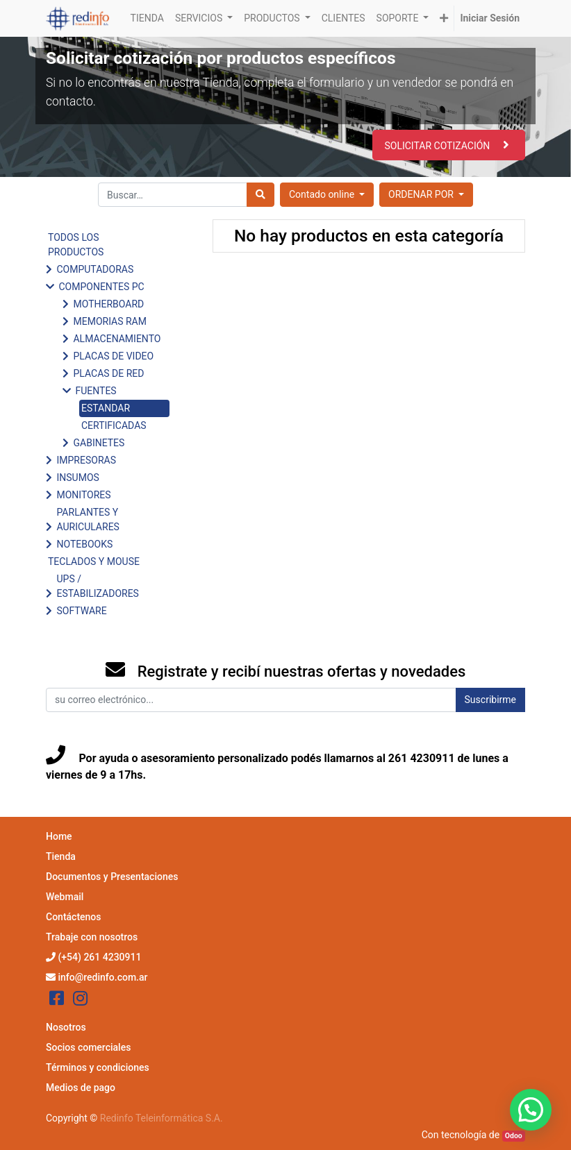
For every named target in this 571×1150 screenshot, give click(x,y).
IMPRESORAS (85, 460)
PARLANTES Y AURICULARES (87, 519)
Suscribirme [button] (490, 699)
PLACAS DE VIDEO (113, 356)
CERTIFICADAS (114, 425)
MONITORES (83, 494)
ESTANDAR (105, 408)
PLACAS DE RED (108, 373)
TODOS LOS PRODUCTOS (76, 244)
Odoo (513, 1135)
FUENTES (95, 390)
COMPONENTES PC (101, 286)
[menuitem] (147, 18)
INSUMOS (77, 477)
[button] (444, 18)
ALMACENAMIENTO (116, 338)
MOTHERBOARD (108, 304)
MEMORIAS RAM (110, 321)
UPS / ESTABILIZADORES (97, 586)
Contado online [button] (323, 194)
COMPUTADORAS (94, 269)
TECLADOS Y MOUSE (94, 561)
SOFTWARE (81, 610)
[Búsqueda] (260, 195)
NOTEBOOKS (84, 544)
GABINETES (98, 442)
